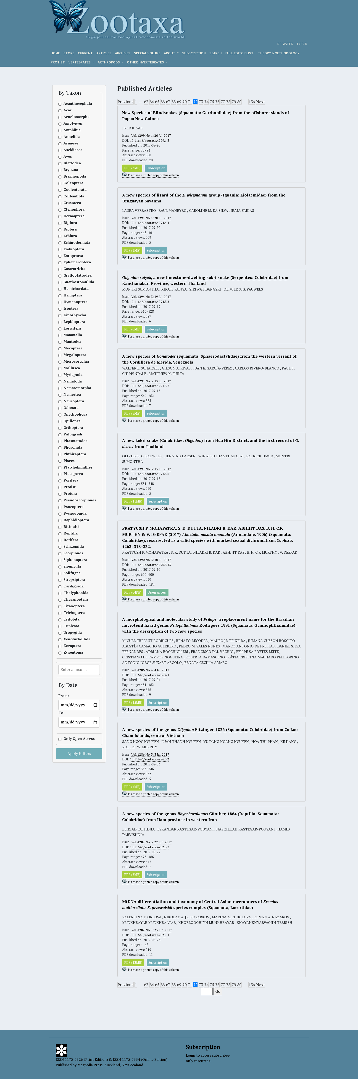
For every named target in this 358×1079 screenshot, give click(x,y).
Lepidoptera (73, 321)
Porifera (70, 480)
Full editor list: (239, 53)
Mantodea (72, 341)
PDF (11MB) (133, 502)
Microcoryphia (73, 361)
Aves (67, 156)
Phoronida (72, 447)
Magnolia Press (90, 1064)
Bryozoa (70, 169)
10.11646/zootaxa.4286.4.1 (149, 675)
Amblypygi (72, 123)
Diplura (70, 222)
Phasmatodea (73, 440)
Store (68, 53)
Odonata (71, 407)
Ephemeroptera (73, 262)
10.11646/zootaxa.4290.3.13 (150, 565)
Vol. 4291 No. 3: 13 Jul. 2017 (151, 381)
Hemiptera (72, 295)
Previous (125, 101)
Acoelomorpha (73, 116)
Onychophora (73, 414)
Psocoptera (73, 506)
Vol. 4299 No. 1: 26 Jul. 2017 (151, 135)
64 (152, 101)
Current (85, 53)
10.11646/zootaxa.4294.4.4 (149, 223)
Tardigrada (73, 586)
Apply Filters (79, 753)
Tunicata (71, 625)
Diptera (70, 229)
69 (179, 101)
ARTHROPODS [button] (109, 62)
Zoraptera (72, 645)
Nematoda (72, 381)
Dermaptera (73, 216)
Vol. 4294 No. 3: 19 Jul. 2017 (151, 297)
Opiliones (72, 421)
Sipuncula (72, 566)
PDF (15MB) (133, 703)
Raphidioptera (73, 520)
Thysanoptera (73, 599)
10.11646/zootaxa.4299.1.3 (149, 140)
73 (201, 101)
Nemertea (72, 394)
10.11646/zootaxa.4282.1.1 (149, 935)
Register (285, 44)
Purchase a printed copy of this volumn (153, 175)
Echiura (70, 235)
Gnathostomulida (73, 282)
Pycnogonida (73, 513)
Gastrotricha (73, 268)
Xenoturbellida (73, 639)
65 (157, 101)
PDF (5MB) (132, 413)
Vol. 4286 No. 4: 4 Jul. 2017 (151, 670)
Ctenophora (73, 209)
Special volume (147, 53)
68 (173, 101)
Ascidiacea (72, 149)
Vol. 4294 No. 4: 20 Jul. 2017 (151, 218)
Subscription (194, 53)
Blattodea (72, 163)
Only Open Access (73, 738)
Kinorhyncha (73, 315)
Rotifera (70, 539)
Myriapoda (72, 374)
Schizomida (73, 546)
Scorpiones (73, 553)
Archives (122, 53)
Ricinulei (71, 526)
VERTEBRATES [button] (79, 62)
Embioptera (73, 249)
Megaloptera (73, 354)
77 (223, 101)
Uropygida (72, 632)
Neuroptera (73, 401)
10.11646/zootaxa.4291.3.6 (149, 474)
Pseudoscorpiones (73, 500)
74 (206, 101)
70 (184, 101)
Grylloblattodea (73, 275)
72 (195, 101)
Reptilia (70, 533)
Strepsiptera (73, 579)
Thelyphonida (73, 592)
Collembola (73, 196)
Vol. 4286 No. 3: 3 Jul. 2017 (151, 755)
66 (163, 101)
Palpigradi (72, 434)
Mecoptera (72, 348)
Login (302, 44)
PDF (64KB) (132, 592)
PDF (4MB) (132, 250)
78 (228, 101)
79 (234, 101)
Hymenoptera (73, 301)
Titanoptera (73, 606)
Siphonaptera (73, 559)
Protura (70, 493)
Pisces (69, 460)
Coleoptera (73, 183)
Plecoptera (73, 473)
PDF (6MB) (132, 329)
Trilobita (71, 619)
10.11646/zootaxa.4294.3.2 (149, 302)
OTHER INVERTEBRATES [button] (146, 62)
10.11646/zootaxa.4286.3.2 (149, 759)
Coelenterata (73, 189)
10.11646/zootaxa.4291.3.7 (149, 386)
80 (239, 101)
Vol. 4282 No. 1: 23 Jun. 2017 (152, 930)
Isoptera (70, 308)
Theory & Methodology (278, 53)
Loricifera (72, 328)
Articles (103, 53)
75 (212, 101)
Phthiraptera (73, 454)
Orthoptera (73, 427)
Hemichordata (73, 288)
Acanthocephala (73, 103)
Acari (68, 110)
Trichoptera (73, 612)
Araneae (70, 143)
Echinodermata (73, 242)
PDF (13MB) (133, 963)
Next (260, 101)
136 (252, 101)
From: (63, 695)
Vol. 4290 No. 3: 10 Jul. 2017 (151, 560)
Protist (58, 62)
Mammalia (72, 335)
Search (215, 53)
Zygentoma (73, 652)
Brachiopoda (73, 176)
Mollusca (71, 368)
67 (168, 101)
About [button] (170, 53)
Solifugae (72, 573)
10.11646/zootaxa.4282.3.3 (149, 848)
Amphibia (72, 130)
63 (146, 101)
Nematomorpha (73, 387)
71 (190, 101)
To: (61, 712)
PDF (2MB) (132, 168)
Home (55, 53)
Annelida (71, 136)
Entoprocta (73, 255)
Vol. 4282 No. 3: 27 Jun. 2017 (152, 843)
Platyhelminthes (73, 467)
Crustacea (72, 202)
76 (217, 101)
